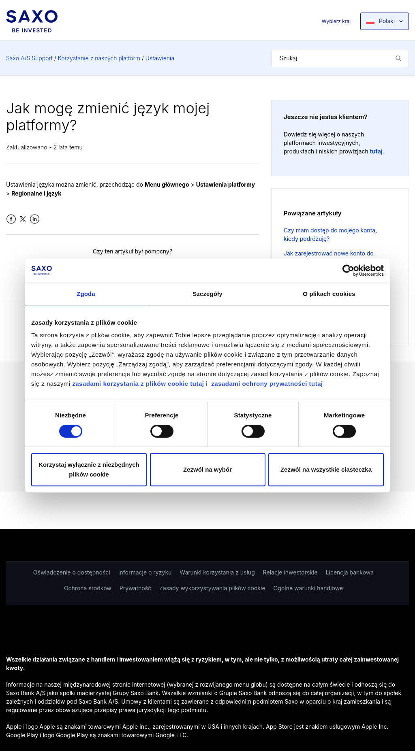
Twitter (23, 219)
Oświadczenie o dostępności (71, 572)
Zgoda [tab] (86, 293)
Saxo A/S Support (29, 58)
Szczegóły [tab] (207, 293)
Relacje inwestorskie (290, 572)
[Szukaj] (340, 58)
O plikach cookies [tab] (329, 293)
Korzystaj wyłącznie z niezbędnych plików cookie (89, 469)
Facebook (11, 219)
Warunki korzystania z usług (217, 572)
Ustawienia (159, 58)
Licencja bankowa (350, 572)
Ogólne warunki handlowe (308, 588)
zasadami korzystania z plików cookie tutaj (139, 383)
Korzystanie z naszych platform (99, 58)
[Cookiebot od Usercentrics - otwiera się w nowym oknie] (348, 270)
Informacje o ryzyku (145, 572)
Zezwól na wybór (207, 469)
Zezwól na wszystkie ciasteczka (326, 469)
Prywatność (135, 588)
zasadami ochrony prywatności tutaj (267, 383)
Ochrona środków (87, 588)
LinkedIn (35, 219)
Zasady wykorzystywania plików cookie (212, 588)
